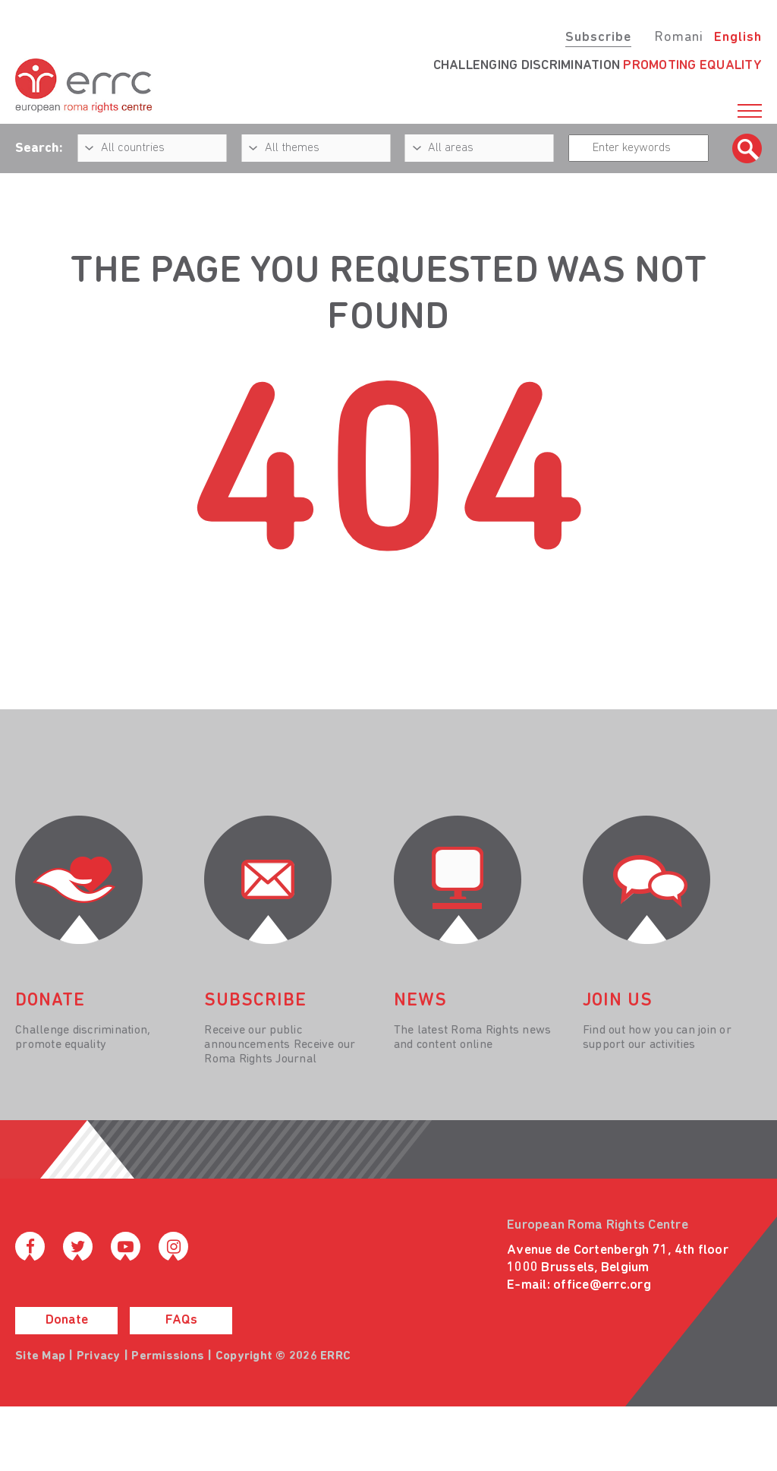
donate (50, 1001)
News (420, 1001)
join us (618, 1001)
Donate (67, 1320)
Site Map (40, 1356)
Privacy (99, 1356)
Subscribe (598, 37)
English (738, 37)
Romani (678, 37)
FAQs (181, 1320)
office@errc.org (602, 1285)
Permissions (167, 1356)
